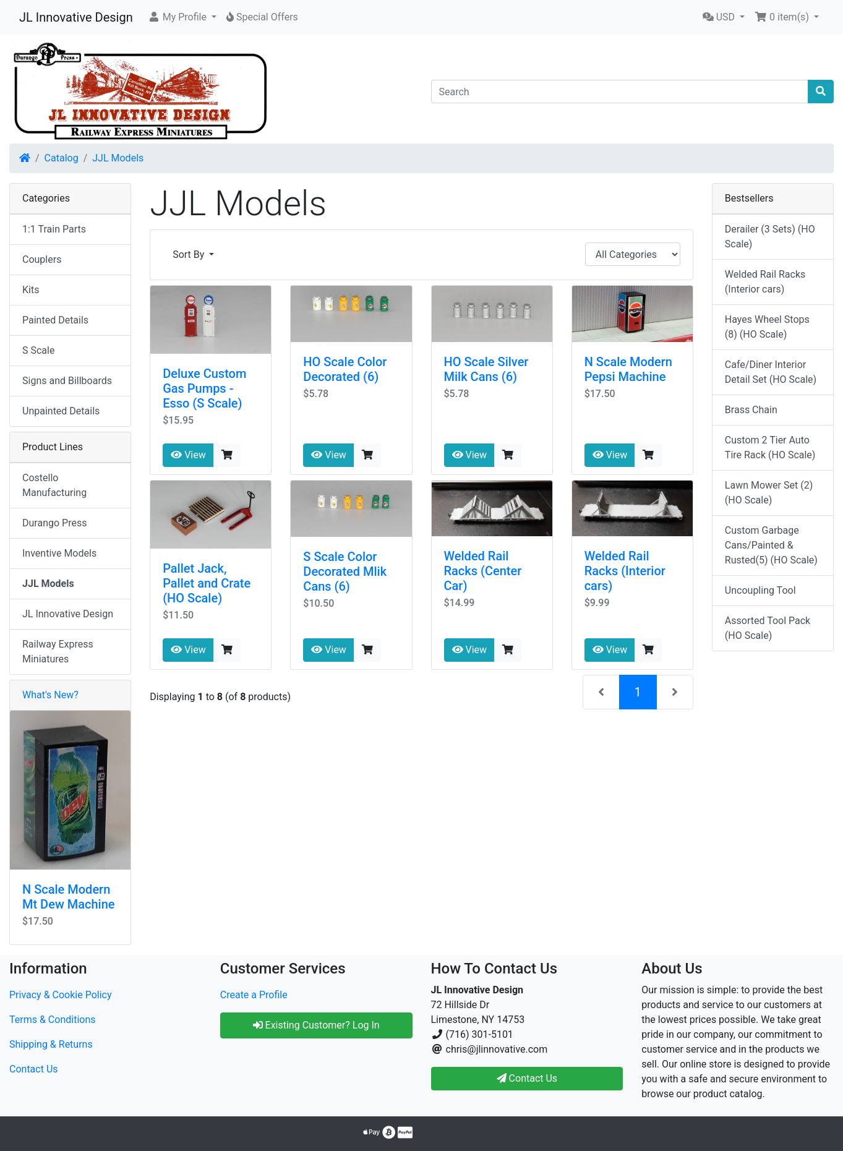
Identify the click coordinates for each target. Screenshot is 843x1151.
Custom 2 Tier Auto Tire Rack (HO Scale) (770, 447)
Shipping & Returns (51, 1044)
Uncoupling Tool (760, 590)
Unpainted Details (61, 411)
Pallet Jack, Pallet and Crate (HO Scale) (206, 583)
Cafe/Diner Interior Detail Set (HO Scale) (770, 372)
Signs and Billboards (67, 381)
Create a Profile (254, 995)
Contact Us (33, 1069)
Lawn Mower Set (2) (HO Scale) (769, 492)
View (188, 455)
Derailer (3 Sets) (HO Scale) (770, 236)
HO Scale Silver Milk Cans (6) (486, 369)
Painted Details (55, 320)
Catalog (62, 158)
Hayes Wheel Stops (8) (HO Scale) (767, 327)
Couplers (41, 259)
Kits (30, 290)
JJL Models (117, 158)
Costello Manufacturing (54, 485)
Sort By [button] (190, 254)
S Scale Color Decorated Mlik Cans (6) (345, 571)
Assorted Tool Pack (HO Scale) (767, 628)
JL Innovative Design (76, 17)
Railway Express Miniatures (57, 651)
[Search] (620, 91)
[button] (182, 17)
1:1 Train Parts (54, 229)
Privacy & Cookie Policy (60, 995)
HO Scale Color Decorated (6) (345, 369)
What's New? (50, 695)
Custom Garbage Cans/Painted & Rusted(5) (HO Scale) (771, 545)
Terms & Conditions (52, 1019)
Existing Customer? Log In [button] (316, 1025)
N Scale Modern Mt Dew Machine (68, 897)
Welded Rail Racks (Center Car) (483, 571)
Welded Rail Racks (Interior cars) (624, 571)
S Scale (38, 350)
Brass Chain (751, 410)
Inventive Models (59, 553)
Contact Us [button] (527, 1078)
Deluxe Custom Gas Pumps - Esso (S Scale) (204, 388)
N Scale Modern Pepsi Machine (628, 369)
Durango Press (54, 523)
